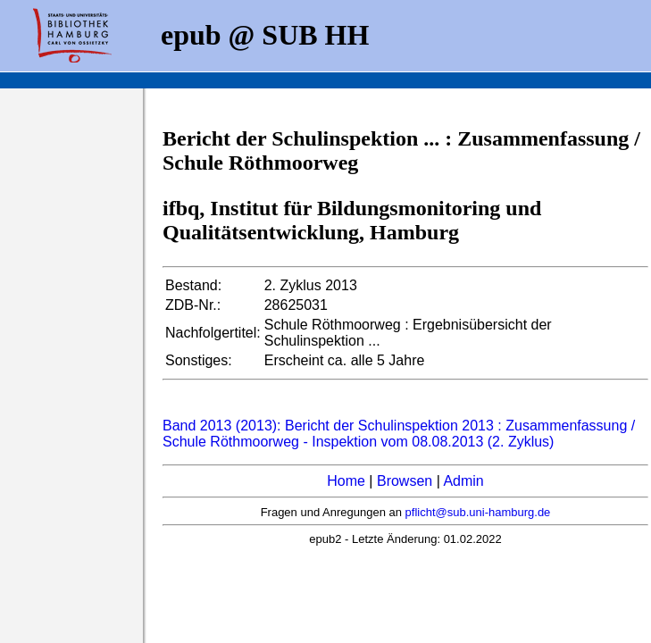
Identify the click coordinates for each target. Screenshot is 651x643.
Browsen (404, 481)
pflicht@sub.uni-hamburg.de (478, 512)
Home (346, 481)
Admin (463, 481)
